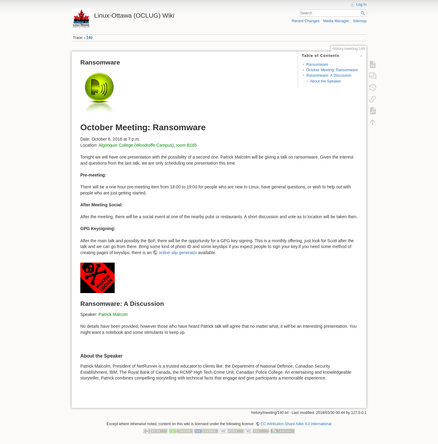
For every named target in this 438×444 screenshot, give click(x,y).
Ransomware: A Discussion (328, 75)
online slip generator (178, 252)
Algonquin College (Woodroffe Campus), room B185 (148, 145)
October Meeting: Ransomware (332, 70)
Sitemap (360, 21)
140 (89, 38)
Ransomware (317, 64)
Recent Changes (305, 21)
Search (364, 13)
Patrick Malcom (113, 314)
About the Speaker (325, 81)
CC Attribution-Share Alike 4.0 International (296, 424)
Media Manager (336, 21)
